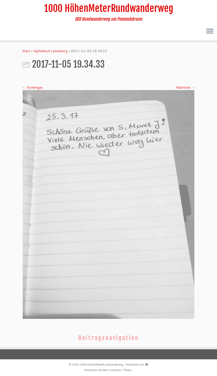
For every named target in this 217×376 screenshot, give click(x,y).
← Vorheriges (32, 87)
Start (26, 51)
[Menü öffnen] (209, 31)
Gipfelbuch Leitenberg (50, 51)
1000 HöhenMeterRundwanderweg (108, 8)
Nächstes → (185, 87)
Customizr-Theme (119, 370)
